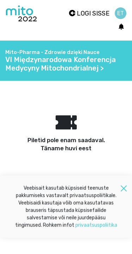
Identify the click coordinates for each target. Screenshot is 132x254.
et (120, 13)
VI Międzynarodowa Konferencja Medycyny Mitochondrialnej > (60, 63)
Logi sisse (89, 13)
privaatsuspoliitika (96, 227)
